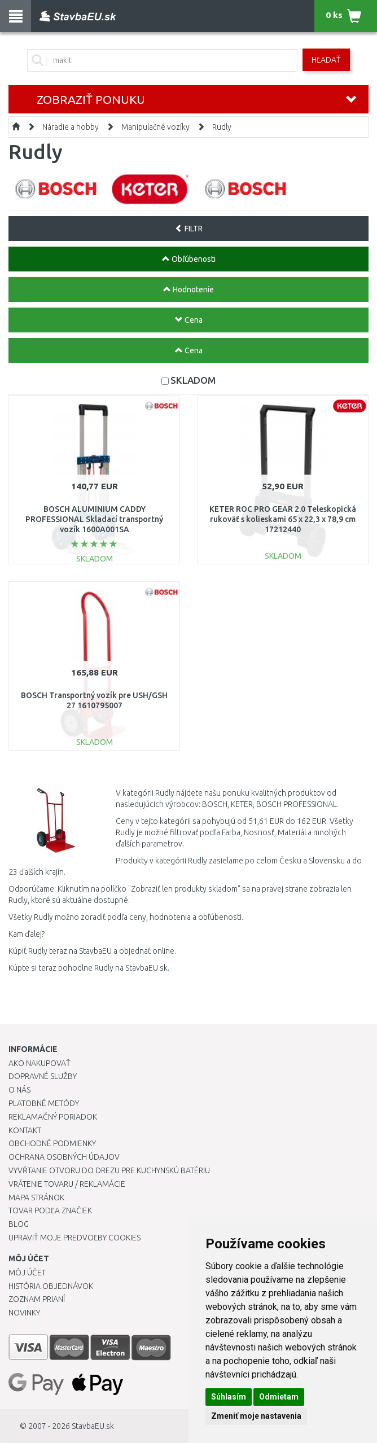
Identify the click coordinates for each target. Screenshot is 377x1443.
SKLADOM (193, 380)
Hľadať (326, 59)
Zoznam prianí (36, 1299)
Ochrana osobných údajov (64, 1156)
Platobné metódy (43, 1103)
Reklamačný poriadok (52, 1116)
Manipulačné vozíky (155, 126)
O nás (19, 1089)
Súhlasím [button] (228, 1396)
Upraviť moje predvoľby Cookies (74, 1237)
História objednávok (50, 1286)
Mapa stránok (36, 1197)
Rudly (221, 126)
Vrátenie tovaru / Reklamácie (66, 1183)
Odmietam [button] (279, 1396)
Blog (18, 1224)
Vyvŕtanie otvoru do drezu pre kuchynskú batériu (109, 1170)
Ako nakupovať (39, 1063)
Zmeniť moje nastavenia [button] (256, 1415)
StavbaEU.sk (93, 1426)
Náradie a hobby (70, 126)
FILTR (189, 228)
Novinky (24, 1312)
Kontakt (24, 1130)
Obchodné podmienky (52, 1143)
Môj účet (27, 1272)
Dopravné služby (42, 1076)
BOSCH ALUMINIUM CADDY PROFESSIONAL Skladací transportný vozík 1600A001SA (94, 519)
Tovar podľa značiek (50, 1210)
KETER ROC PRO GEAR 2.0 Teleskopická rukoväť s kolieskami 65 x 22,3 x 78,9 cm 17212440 (282, 519)
